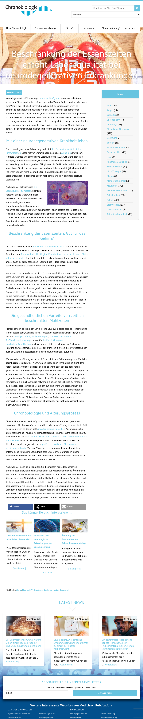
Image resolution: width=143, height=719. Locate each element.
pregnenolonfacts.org (109, 718)
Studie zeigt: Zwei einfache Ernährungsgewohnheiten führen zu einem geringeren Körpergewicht (71, 644)
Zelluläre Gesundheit (117, 214)
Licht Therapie (114, 171)
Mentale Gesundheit (61, 590)
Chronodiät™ (27, 590)
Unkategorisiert (114, 209)
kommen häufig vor (49, 98)
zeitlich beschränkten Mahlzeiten (48, 246)
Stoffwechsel (113, 204)
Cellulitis (111, 114)
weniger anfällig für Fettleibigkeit (31, 336)
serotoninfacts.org (108, 714)
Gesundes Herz (114, 152)
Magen (110, 176)
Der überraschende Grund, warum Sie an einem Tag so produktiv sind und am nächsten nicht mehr (23, 642)
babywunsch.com (14, 718)
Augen (110, 110)
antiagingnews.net (46, 718)
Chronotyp (112, 124)
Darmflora (112, 137)
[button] (20, 507)
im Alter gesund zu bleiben (51, 428)
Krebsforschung (114, 166)
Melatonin (112, 185)
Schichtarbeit (113, 195)
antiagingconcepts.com (78, 714)
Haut (109, 157)
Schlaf (110, 200)
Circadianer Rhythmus (43, 590)
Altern (18, 590)
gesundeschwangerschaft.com (19, 714)
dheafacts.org (75, 718)
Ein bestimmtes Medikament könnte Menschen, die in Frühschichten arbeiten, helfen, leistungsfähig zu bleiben (118, 644)
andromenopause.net (47, 714)
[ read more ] (19, 568)
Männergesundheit (116, 180)
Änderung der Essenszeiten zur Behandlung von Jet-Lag (74, 539)
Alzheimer (66, 152)
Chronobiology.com (29, 10)
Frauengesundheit (116, 147)
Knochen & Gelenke (117, 161)
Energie (110, 142)
